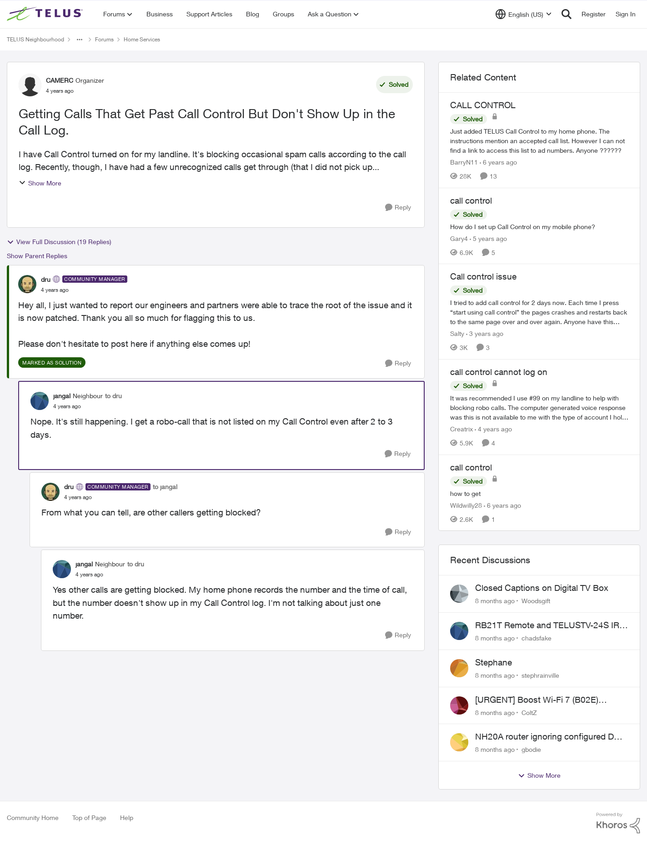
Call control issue (483, 276)
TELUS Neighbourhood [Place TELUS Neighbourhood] (35, 39)
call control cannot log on (498, 372)
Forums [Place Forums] (104, 39)
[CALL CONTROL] (539, 140)
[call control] (539, 226)
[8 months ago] (495, 600)
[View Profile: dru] (27, 284)
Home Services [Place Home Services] (142, 39)
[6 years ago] (498, 162)
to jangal (165, 486)
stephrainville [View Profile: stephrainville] (540, 675)
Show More (40, 183)
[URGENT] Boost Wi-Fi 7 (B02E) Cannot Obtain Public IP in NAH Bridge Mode (549, 700)
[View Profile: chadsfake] (459, 631)
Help (126, 817)
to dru (113, 396)
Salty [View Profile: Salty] (457, 333)
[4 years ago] (493, 429)
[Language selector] (524, 14)
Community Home (33, 817)
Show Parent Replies (37, 256)
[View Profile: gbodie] (459, 742)
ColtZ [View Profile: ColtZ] (529, 712)
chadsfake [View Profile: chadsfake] (537, 638)
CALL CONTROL (483, 105)
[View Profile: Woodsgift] (459, 594)
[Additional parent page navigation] (79, 39)
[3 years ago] (484, 333)
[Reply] (398, 207)
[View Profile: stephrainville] (459, 668)
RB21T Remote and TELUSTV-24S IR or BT (547, 625)
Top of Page (89, 817)
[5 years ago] (488, 238)
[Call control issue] (539, 312)
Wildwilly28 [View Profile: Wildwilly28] (466, 505)
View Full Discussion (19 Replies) (59, 242)
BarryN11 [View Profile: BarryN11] (464, 162)
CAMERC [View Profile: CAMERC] (59, 80)
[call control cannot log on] (539, 407)
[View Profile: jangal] (39, 401)
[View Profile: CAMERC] (30, 85)
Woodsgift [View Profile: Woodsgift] (536, 601)
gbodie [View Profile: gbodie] (531, 749)
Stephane (493, 662)
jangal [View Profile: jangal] (61, 396)
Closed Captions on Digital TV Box (541, 588)
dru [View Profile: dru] (45, 279)
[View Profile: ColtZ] (459, 705)
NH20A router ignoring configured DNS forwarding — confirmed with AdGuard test (550, 736)
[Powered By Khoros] (618, 823)
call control (471, 200)
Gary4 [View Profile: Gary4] (459, 238)
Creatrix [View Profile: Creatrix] (461, 429)
